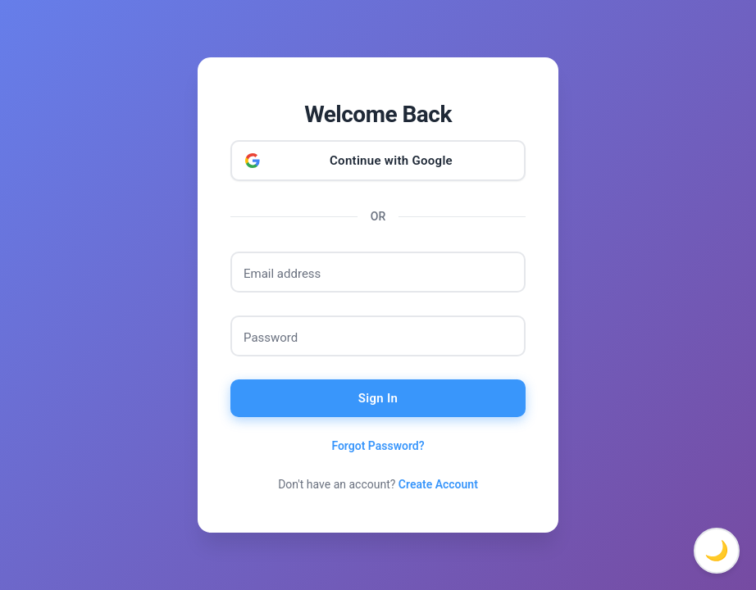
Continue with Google (391, 160)
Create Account (438, 484)
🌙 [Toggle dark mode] (716, 550)
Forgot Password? (377, 445)
